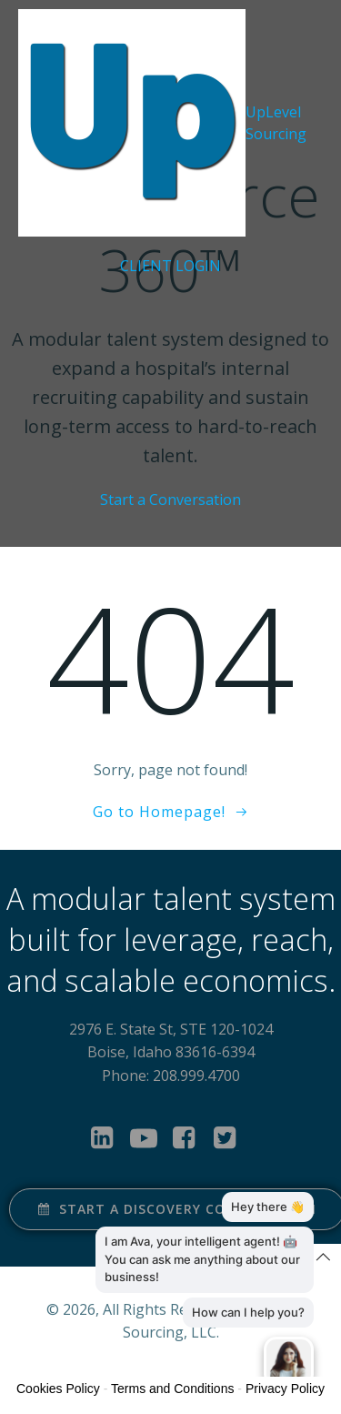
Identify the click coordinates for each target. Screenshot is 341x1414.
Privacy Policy (285, 1388)
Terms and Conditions (172, 1388)
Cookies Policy (58, 1388)
